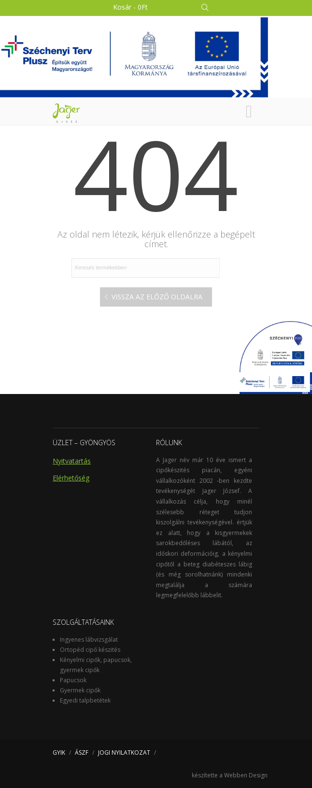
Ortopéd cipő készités (90, 650)
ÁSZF (81, 752)
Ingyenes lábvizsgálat (89, 639)
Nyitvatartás (72, 460)
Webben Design (246, 775)
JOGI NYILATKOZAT (124, 752)
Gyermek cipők (80, 690)
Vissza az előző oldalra (157, 296)
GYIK (59, 752)
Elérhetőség (71, 477)
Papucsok (73, 680)
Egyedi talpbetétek (85, 700)
